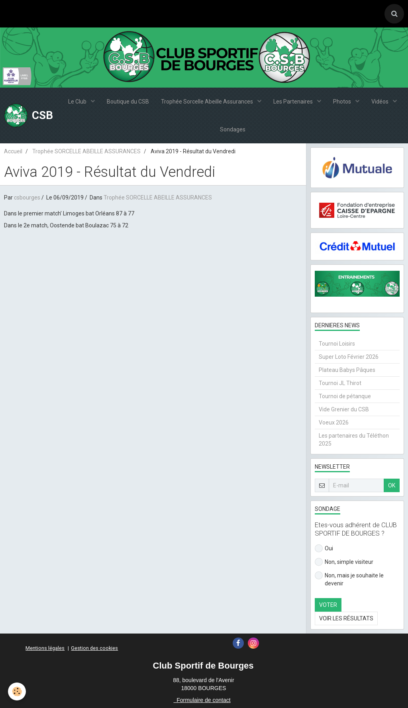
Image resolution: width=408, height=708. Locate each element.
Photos (342, 101)
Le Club (78, 101)
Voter (328, 605)
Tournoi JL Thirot (340, 383)
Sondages (232, 129)
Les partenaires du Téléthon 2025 (354, 439)
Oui (324, 548)
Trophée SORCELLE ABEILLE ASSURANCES (86, 151)
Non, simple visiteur (344, 562)
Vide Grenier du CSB (344, 409)
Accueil (13, 151)
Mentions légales (45, 648)
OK (391, 485)
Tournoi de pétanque (345, 396)
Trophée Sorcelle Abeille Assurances (207, 101)
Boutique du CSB (128, 101)
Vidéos (380, 101)
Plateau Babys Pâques (347, 370)
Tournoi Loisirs (337, 343)
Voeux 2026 (334, 422)
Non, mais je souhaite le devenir (349, 579)
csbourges (27, 197)
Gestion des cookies (94, 648)
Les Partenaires (293, 101)
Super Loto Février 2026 (349, 357)
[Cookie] (17, 691)
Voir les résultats (346, 618)
